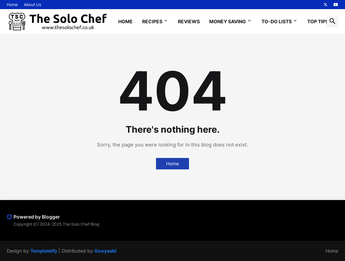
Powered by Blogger (33, 217)
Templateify (43, 251)
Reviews (189, 21)
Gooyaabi (105, 251)
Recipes (152, 21)
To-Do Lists (276, 21)
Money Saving (227, 21)
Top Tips (317, 21)
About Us (32, 4)
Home (12, 4)
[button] (332, 21)
